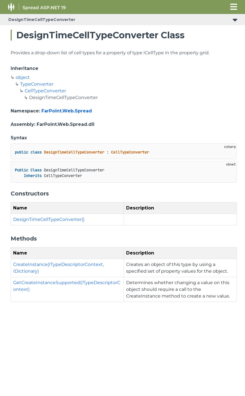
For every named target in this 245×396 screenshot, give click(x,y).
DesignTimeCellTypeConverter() (48, 219)
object (23, 77)
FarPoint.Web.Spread (66, 111)
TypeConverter (36, 84)
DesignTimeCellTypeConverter (41, 19)
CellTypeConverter (45, 90)
